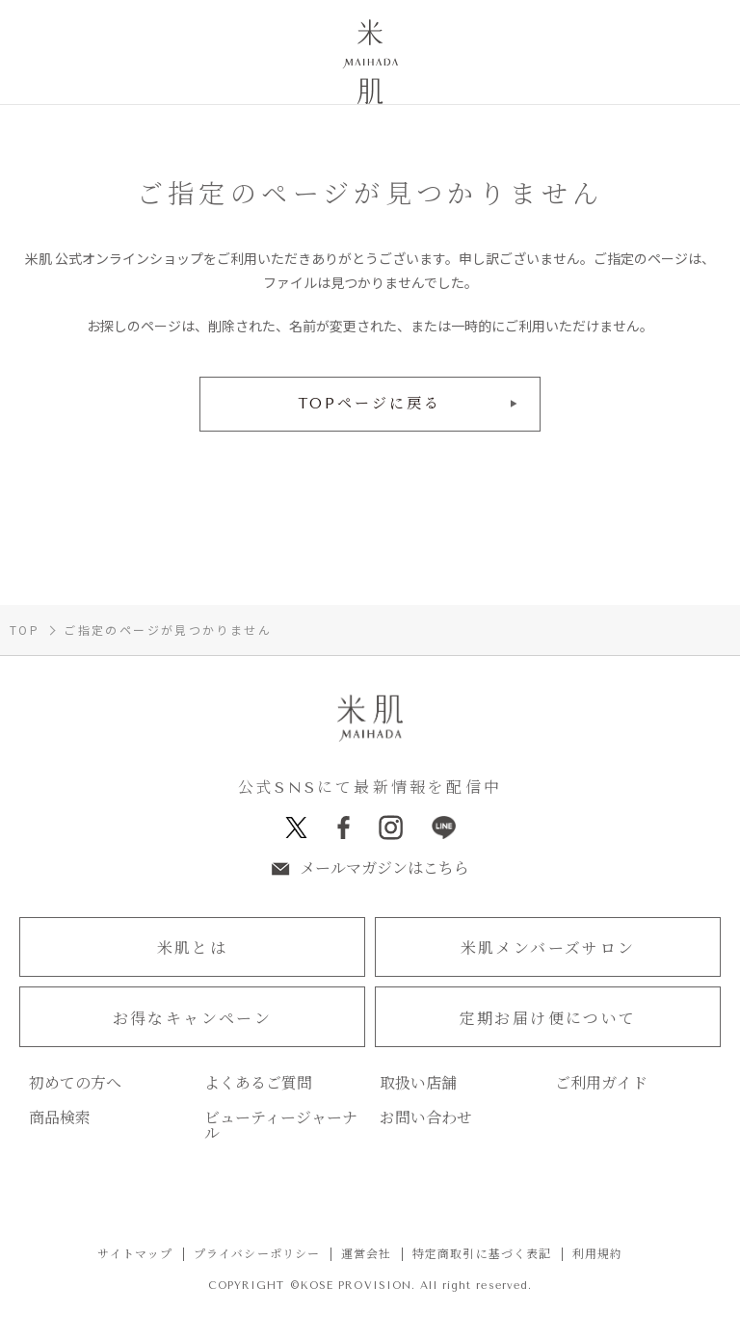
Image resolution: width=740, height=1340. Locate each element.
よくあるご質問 (258, 1084)
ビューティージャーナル (280, 1127)
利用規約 (597, 1255)
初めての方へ (75, 1084)
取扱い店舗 (418, 1084)
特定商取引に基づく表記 (482, 1255)
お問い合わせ (426, 1119)
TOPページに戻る (370, 403)
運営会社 (366, 1255)
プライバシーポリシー (257, 1255)
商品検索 (60, 1119)
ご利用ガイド (601, 1084)
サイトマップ (134, 1255)
